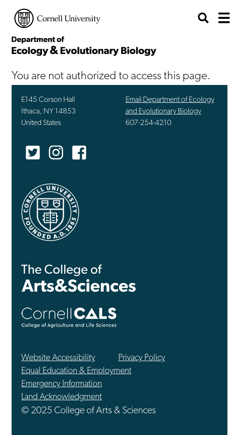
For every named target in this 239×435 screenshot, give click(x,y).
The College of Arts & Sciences (78, 278)
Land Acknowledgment (61, 397)
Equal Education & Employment (76, 371)
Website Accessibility (58, 358)
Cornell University (57, 18)
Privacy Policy (141, 358)
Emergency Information (61, 384)
